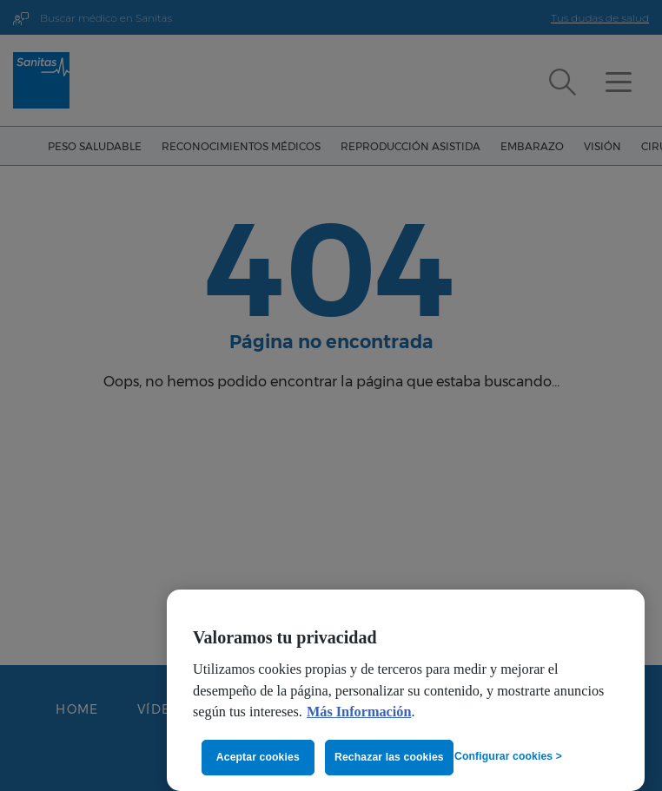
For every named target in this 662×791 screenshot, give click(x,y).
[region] (406, 690)
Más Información (359, 712)
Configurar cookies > (508, 756)
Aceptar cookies (258, 757)
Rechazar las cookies (389, 757)
